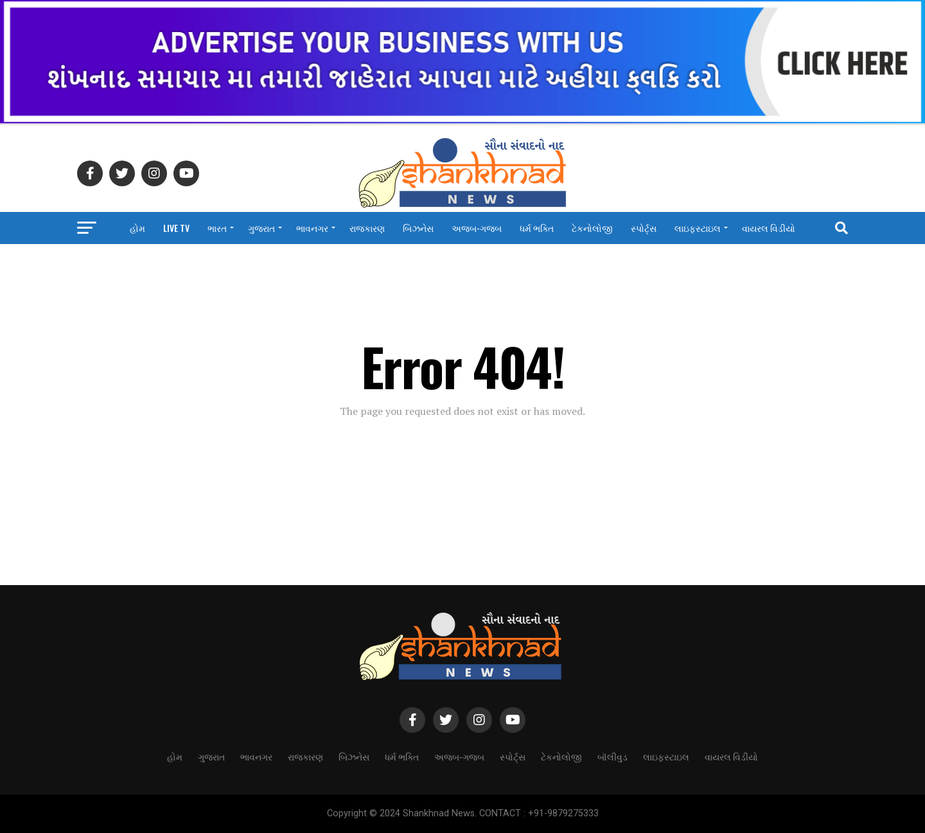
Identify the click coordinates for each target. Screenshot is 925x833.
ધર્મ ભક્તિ (537, 227)
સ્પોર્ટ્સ (643, 227)
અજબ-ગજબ (477, 227)
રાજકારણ (367, 227)
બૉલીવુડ (612, 756)
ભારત (217, 227)
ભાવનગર (312, 227)
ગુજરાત (261, 227)
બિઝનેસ (418, 227)
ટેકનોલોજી (592, 227)
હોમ (137, 227)
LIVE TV (176, 227)
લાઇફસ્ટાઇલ (697, 227)
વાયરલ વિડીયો (768, 227)
